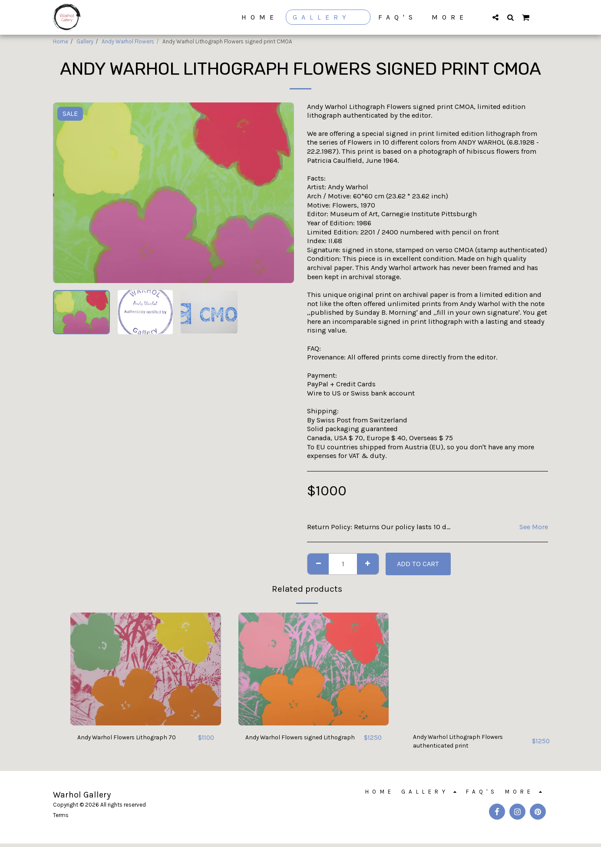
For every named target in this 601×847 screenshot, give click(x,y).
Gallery (84, 41)
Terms (61, 818)
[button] (495, 17)
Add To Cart (418, 564)
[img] (145, 669)
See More (533, 527)
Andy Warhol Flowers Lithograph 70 (134, 737)
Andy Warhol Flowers (128, 41)
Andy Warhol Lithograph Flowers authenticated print (465, 742)
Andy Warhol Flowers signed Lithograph (290, 742)
